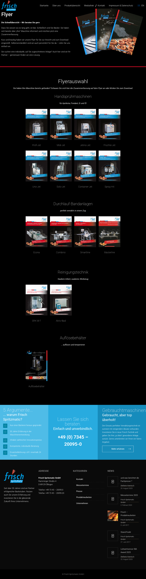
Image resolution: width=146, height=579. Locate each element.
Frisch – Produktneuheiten (128, 514)
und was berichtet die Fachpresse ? (130, 479)
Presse (79, 491)
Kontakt (101, 5)
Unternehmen (82, 503)
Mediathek (89, 5)
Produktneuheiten (84, 497)
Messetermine (82, 485)
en (142, 5)
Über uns (56, 5)
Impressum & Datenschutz (121, 5)
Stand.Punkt (126, 532)
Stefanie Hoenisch (127, 486)
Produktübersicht (72, 5)
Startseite (44, 5)
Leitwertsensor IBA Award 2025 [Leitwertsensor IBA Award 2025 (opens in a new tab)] (129, 550)
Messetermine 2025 (129, 495)
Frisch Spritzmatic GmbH (127, 501)
